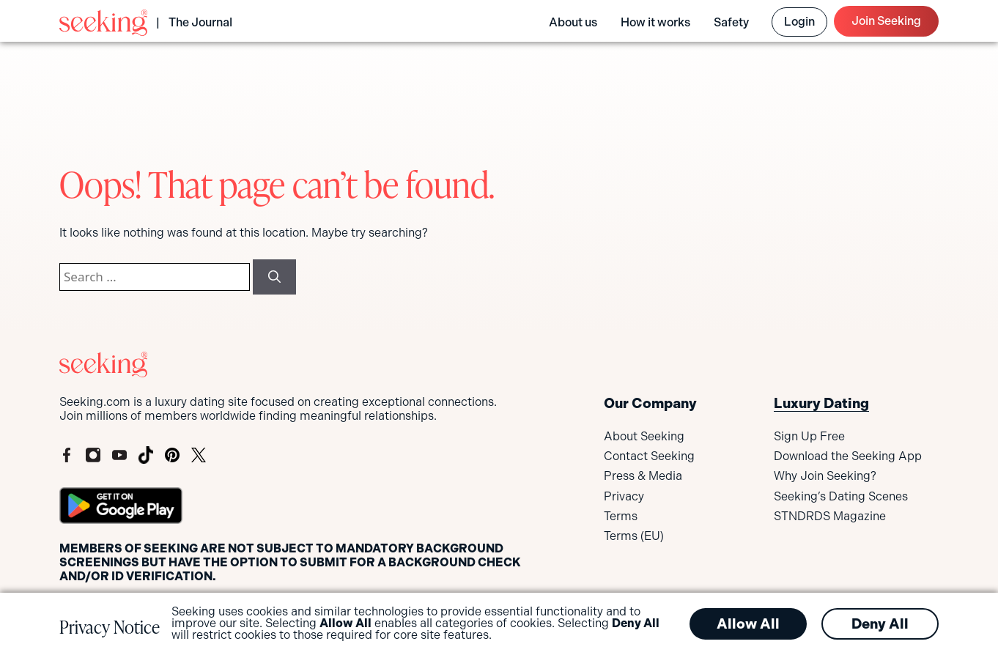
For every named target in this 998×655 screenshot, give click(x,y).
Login (799, 22)
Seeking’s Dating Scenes (841, 496)
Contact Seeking (649, 456)
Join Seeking (886, 21)
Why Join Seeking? (825, 476)
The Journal (200, 22)
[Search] (274, 277)
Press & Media (643, 476)
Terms (620, 516)
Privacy (624, 496)
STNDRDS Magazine (830, 516)
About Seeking (644, 436)
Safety (731, 22)
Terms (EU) (634, 536)
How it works (655, 22)
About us (573, 22)
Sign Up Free (809, 436)
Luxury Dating (821, 403)
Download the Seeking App (848, 456)
